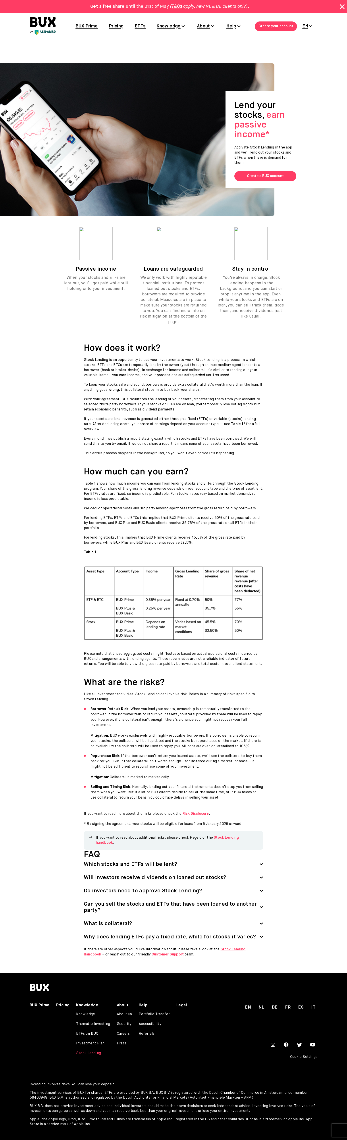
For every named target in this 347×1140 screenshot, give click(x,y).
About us (124, 1014)
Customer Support (168, 954)
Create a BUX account (265, 176)
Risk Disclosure (196, 814)
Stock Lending (88, 1053)
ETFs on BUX (87, 1034)
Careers (123, 1034)
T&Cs (177, 6)
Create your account (275, 26)
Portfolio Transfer (154, 1014)
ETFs (140, 26)
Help (231, 26)
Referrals (147, 1034)
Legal (181, 1005)
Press (122, 1043)
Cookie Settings (303, 1057)
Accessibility (150, 1024)
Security (124, 1024)
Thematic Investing (93, 1024)
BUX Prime (86, 26)
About (203, 26)
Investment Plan (90, 1043)
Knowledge (169, 26)
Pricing (116, 26)
